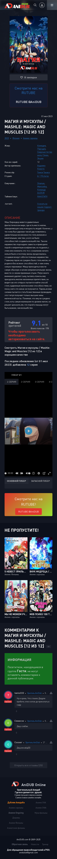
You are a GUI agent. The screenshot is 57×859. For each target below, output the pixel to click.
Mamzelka (42, 186)
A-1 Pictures (43, 176)
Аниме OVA (41, 802)
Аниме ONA (41, 807)
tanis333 (19, 692)
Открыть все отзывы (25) (28, 765)
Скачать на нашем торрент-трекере (44, 206)
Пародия (41, 148)
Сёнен (45, 155)
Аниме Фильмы (16, 822)
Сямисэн (19, 720)
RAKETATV (42, 196)
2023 (7, 138)
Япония (15, 138)
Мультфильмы (41, 812)
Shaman (41, 183)
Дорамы (16, 817)
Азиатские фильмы (16, 828)
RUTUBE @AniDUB (28, 102)
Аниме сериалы (30, 138)
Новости (35, 844)
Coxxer (18, 742)
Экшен (40, 158)
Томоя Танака (43, 172)
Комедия (41, 145)
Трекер (45, 844)
